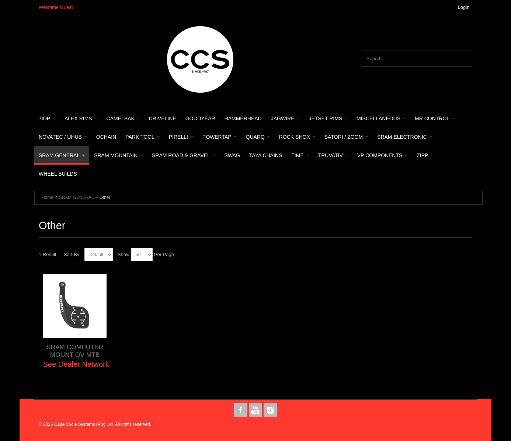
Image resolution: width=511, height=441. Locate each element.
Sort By (72, 254)
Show (124, 254)
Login (464, 7)
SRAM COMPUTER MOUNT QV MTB (74, 351)
